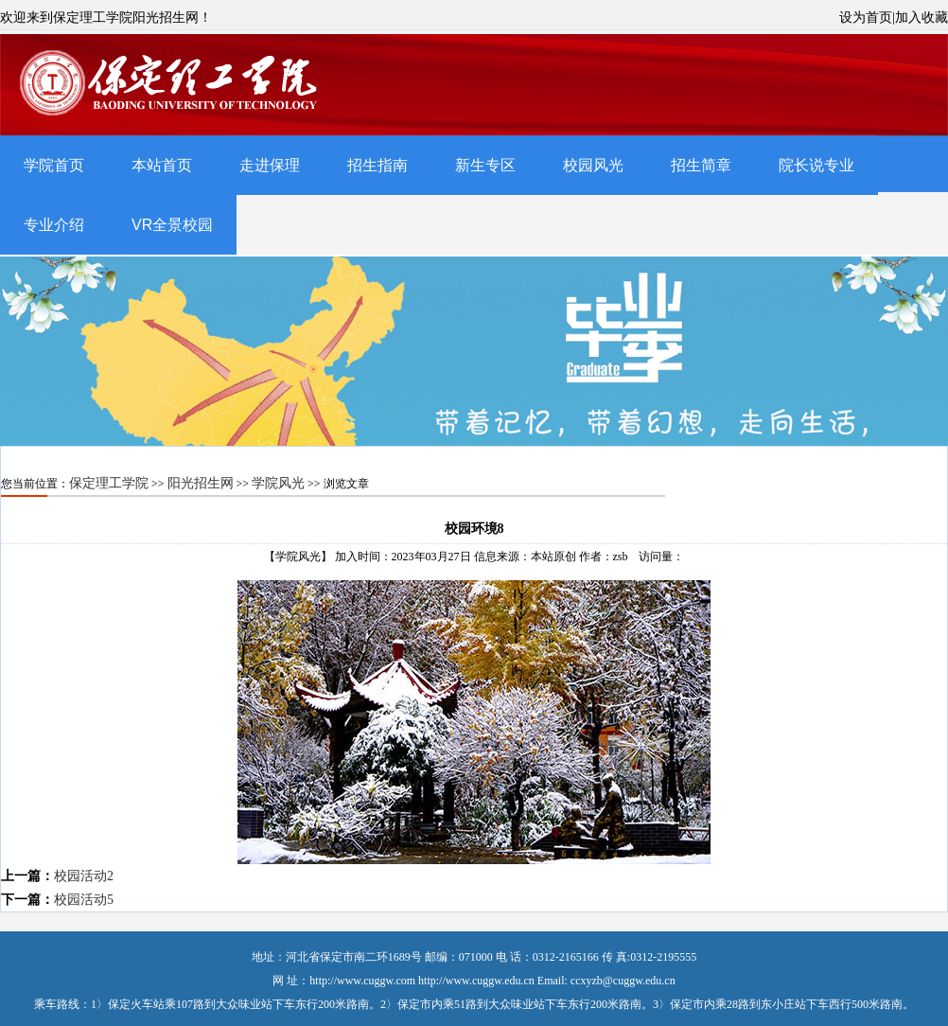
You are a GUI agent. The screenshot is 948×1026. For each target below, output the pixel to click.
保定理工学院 (109, 483)
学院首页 (54, 165)
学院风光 (278, 483)
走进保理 (269, 165)
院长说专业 (816, 165)
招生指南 (377, 165)
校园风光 (593, 165)
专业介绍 (54, 225)
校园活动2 (84, 876)
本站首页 (162, 165)
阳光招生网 (200, 483)
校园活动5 (84, 900)
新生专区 (485, 165)
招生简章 (701, 165)
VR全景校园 (172, 225)
